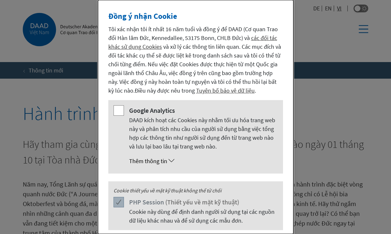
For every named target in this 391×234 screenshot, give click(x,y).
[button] (202, 161)
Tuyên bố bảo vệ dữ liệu (225, 90)
